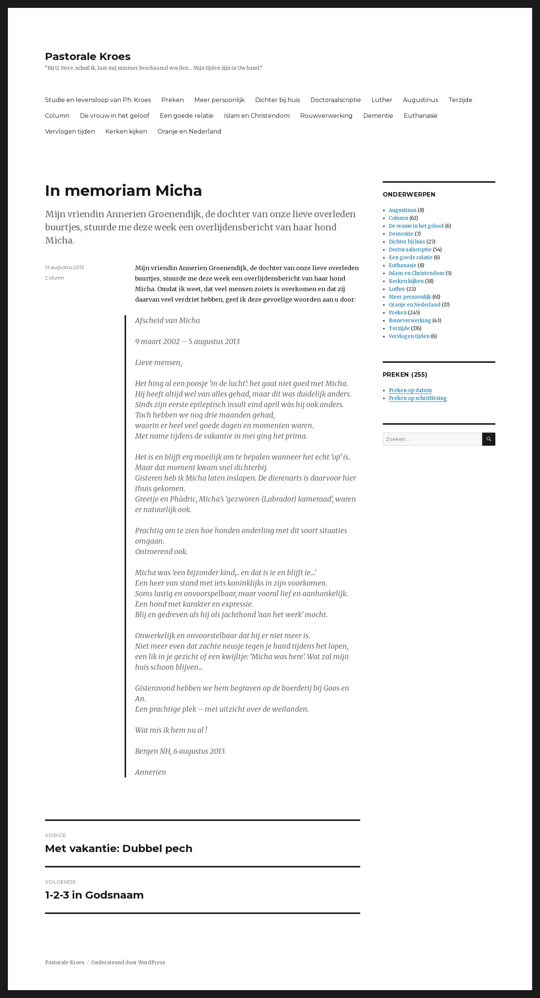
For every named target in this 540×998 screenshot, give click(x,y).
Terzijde (460, 100)
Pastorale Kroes (88, 56)
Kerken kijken (126, 131)
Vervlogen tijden (70, 131)
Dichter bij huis (277, 100)
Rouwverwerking (326, 115)
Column (57, 115)
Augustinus (420, 100)
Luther (382, 100)
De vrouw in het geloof (114, 115)
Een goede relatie (187, 115)
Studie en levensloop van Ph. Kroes (98, 100)
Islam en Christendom (257, 115)
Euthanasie (421, 115)
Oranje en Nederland (189, 131)
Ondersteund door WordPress (128, 962)
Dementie (378, 115)
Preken (172, 100)
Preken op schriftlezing (418, 398)
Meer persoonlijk (219, 100)
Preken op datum (410, 390)
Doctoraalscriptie (335, 100)
